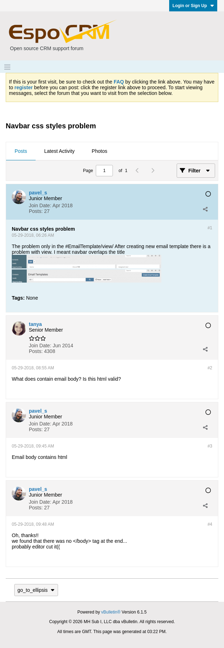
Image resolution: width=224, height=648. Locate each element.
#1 (210, 227)
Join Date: (40, 205)
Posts (21, 151)
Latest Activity (59, 151)
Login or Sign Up (193, 5)
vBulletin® (110, 612)
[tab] (21, 151)
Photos (100, 151)
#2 (210, 367)
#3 (210, 446)
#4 (210, 524)
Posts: (36, 211)
